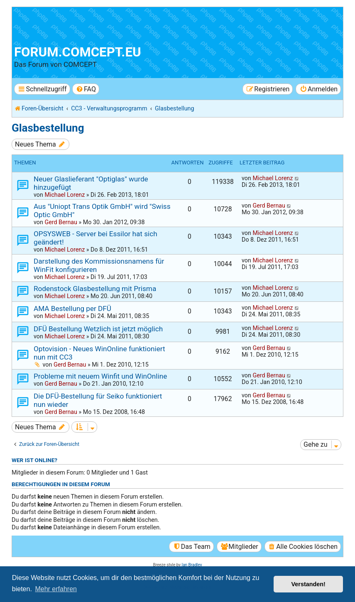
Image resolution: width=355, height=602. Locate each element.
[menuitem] (85, 89)
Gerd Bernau (60, 222)
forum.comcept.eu (77, 52)
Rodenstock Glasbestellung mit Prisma (95, 288)
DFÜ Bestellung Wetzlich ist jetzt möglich (98, 329)
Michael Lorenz (64, 194)
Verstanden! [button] (308, 584)
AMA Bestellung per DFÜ (72, 308)
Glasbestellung (48, 128)
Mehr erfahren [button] (56, 588)
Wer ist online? (34, 460)
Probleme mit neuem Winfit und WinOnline (100, 376)
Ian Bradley (191, 565)
